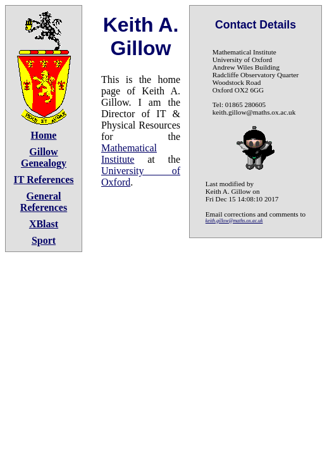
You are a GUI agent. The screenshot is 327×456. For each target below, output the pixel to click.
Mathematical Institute (129, 153)
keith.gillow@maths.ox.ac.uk (234, 221)
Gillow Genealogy (43, 157)
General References (43, 202)
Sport (44, 240)
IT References (44, 179)
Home (44, 135)
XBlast (43, 223)
